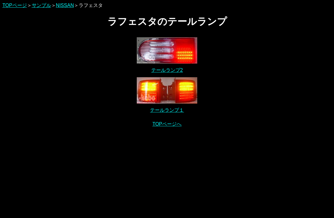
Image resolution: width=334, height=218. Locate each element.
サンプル (41, 5)
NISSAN (65, 5)
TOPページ (14, 5)
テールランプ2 (167, 70)
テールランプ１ (167, 110)
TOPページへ (167, 124)
